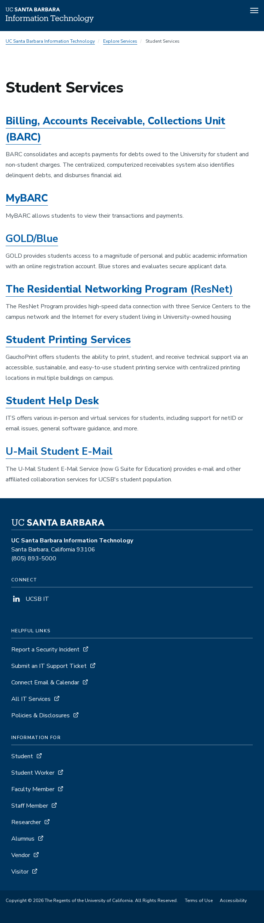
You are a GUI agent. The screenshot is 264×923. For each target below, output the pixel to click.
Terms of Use (199, 901)
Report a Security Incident (45, 649)
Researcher (26, 822)
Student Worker (32, 773)
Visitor (19, 872)
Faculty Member (32, 789)
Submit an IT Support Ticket (49, 666)
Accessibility (233, 901)
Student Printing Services (68, 340)
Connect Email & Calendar (45, 682)
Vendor (20, 855)
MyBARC (27, 198)
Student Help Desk (52, 401)
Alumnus (22, 839)
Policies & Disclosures (40, 715)
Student (22, 756)
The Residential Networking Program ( (119, 289)
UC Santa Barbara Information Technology (50, 41)
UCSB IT (30, 599)
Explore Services (120, 41)
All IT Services (31, 699)
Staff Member (29, 806)
